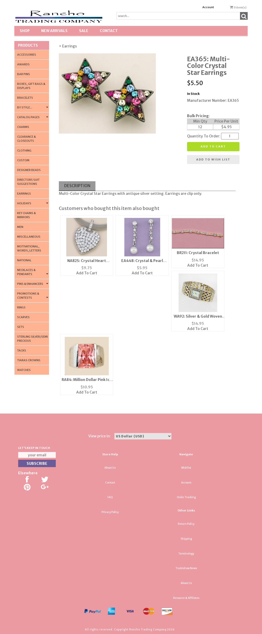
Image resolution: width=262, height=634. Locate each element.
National (24, 260)
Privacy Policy (110, 512)
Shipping (186, 538)
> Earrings (68, 46)
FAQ (110, 497)
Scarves (23, 317)
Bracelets (25, 97)
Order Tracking (186, 497)
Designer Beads (29, 170)
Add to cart (213, 146)
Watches (24, 370)
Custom (23, 160)
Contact (109, 30)
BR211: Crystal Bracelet (198, 252)
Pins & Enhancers (30, 284)
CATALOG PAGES (28, 117)
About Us (110, 467)
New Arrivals (54, 30)
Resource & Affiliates (186, 598)
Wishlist (186, 467)
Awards (23, 64)
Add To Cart (86, 273)
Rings (21, 307)
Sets (20, 327)
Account (208, 7)
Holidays (24, 203)
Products (28, 45)
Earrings (24, 193)
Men (20, 227)
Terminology (186, 553)
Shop (25, 30)
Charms (23, 127)
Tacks (21, 350)
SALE (83, 30)
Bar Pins (23, 74)
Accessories (26, 54)
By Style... (24, 107)
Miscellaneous (28, 236)
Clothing (24, 150)
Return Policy (186, 524)
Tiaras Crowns (28, 360)
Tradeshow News (186, 568)
